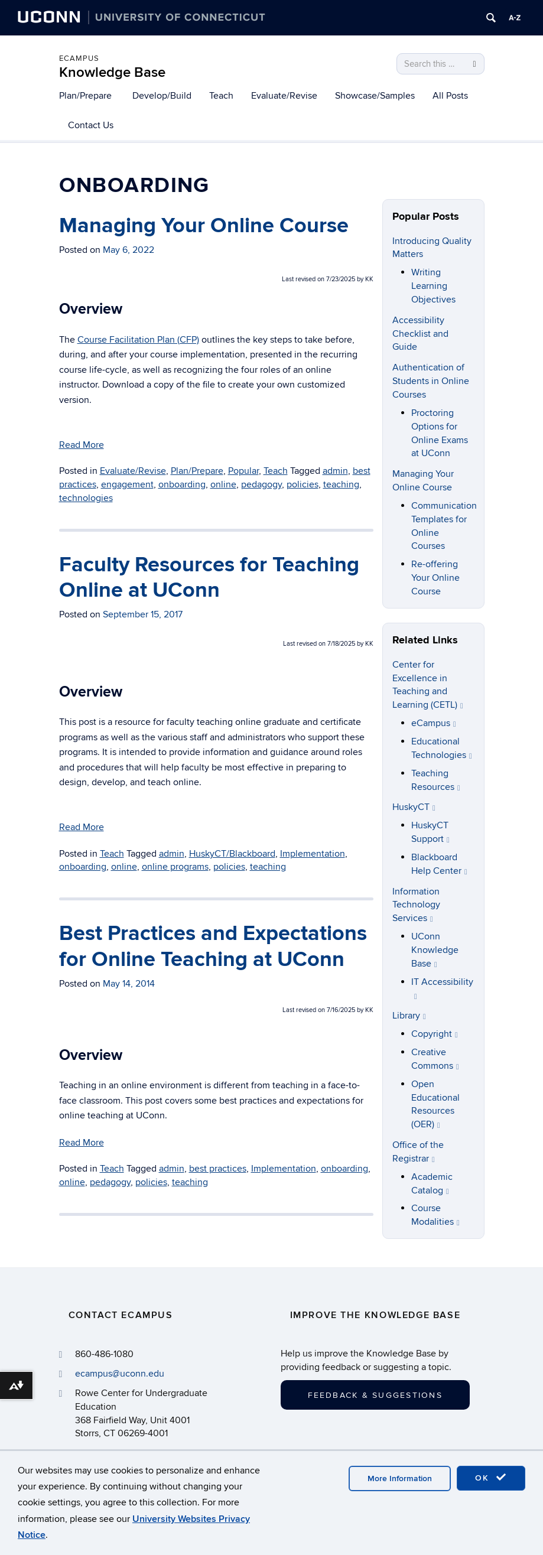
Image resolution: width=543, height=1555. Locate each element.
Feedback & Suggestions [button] (375, 1395)
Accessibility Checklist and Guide (420, 333)
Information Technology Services (416, 905)
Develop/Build (161, 96)
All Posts (450, 96)
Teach (221, 96)
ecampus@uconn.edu (119, 1374)
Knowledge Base (112, 72)
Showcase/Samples (375, 96)
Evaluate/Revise (284, 96)
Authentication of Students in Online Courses (430, 381)
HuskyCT (413, 807)
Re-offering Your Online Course (435, 577)
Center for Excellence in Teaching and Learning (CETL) (427, 685)
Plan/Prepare (85, 96)
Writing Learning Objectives (433, 285)
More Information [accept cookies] (400, 1478)
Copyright (434, 1034)
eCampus (79, 58)
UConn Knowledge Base (435, 950)
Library (409, 1016)
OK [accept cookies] (491, 1477)
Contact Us (90, 125)
